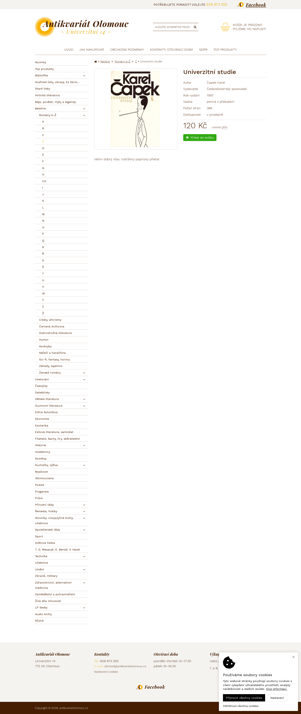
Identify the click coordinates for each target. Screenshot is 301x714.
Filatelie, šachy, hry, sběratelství (57, 438)
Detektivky (42, 392)
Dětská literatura (47, 399)
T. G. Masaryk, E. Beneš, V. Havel (57, 549)
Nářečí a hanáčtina (52, 352)
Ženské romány (50, 372)
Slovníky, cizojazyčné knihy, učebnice (54, 520)
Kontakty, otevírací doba (171, 49)
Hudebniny (42, 451)
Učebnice (41, 562)
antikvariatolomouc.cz (73, 708)
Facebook (256, 4)
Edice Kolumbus (46, 412)
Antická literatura (47, 95)
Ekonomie (42, 418)
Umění (39, 569)
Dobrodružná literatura (55, 333)
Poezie (39, 484)
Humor (44, 339)
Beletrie (40, 108)
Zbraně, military (46, 575)
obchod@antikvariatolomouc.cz (125, 666)
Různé (39, 620)
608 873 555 (216, 4)
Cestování (42, 379)
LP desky (41, 607)
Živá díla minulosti (48, 601)
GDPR (203, 49)
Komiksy (40, 458)
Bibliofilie (41, 75)
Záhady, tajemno (50, 366)
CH (44, 181)
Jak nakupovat (91, 49)
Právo (39, 498)
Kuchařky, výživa (46, 465)
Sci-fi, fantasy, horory (54, 359)
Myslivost (41, 471)
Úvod (68, 49)
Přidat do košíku (200, 137)
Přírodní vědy (44, 504)
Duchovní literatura (48, 405)
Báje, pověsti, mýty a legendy (55, 102)
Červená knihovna (51, 326)
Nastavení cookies (106, 671)
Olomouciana (44, 478)
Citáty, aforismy (50, 319)
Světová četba (45, 542)
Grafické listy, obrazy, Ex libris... (57, 82)
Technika (41, 556)
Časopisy (41, 385)
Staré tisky (42, 88)
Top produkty (44, 69)
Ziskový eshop (247, 708)
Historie (40, 445)
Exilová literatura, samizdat (54, 432)
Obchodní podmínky (127, 49)
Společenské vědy (47, 529)
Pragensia (42, 491)
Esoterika (41, 425)
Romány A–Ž (47, 115)
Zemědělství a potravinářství (55, 594)
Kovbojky (45, 346)
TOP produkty (225, 49)
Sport (39, 536)
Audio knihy (43, 614)
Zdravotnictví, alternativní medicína (53, 585)
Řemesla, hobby (46, 511)
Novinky (40, 62)
